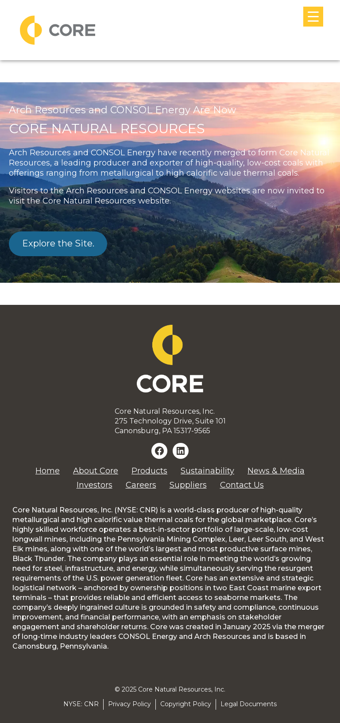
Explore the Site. (58, 243)
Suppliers (188, 485)
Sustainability (207, 471)
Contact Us (242, 485)
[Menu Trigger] (313, 17)
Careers (141, 485)
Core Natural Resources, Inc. (181, 689)
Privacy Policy (129, 704)
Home (47, 471)
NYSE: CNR (81, 704)
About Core (95, 471)
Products (149, 471)
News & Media (276, 471)
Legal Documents (248, 704)
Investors (94, 485)
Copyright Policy (185, 704)
